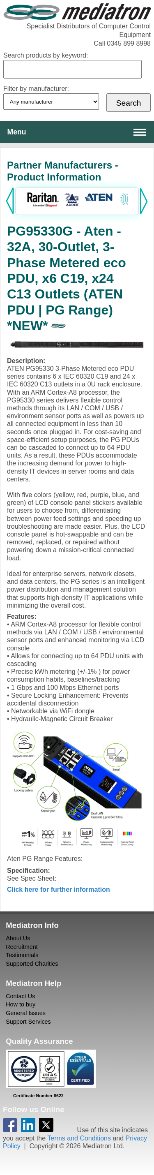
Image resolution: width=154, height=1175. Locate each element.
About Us (18, 938)
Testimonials (22, 955)
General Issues (26, 1013)
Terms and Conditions (79, 1138)
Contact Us (20, 996)
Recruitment (22, 947)
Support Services (28, 1021)
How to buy (20, 1004)
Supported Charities (32, 963)
